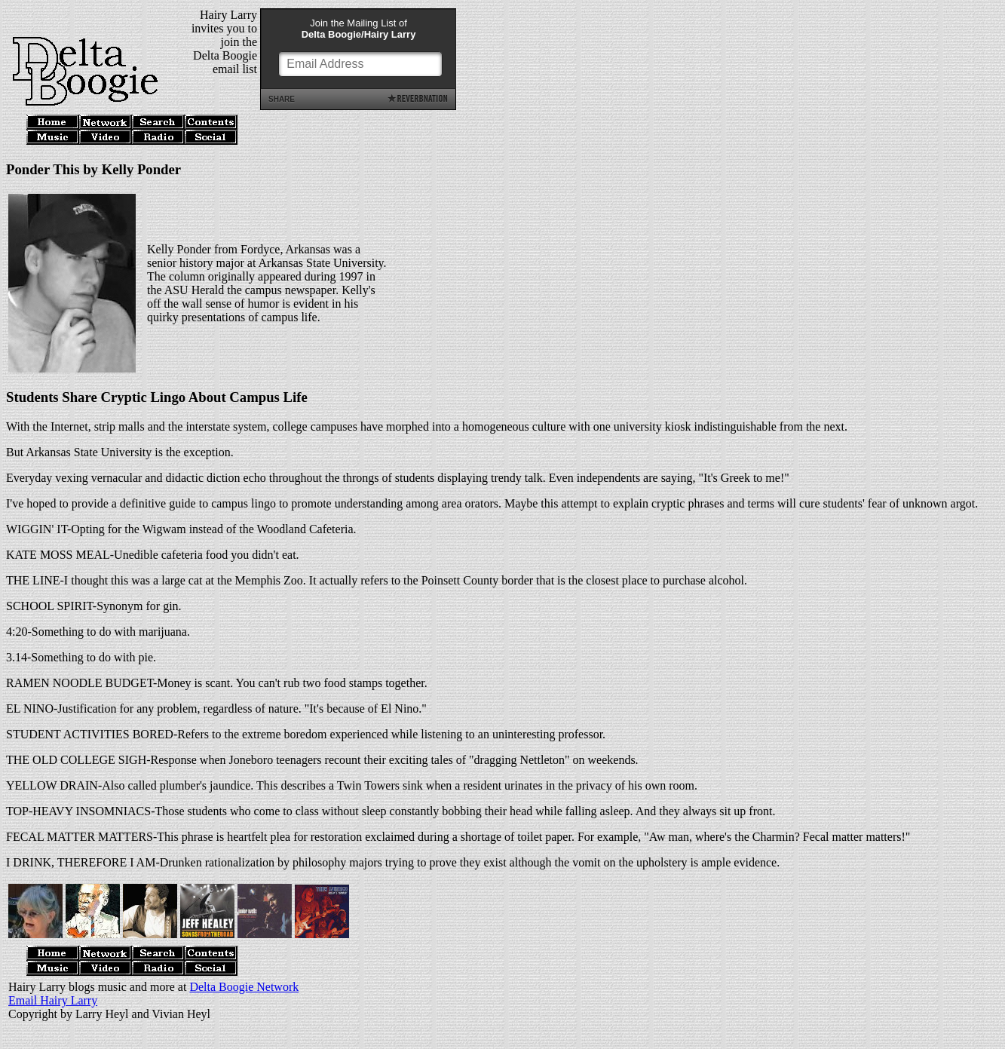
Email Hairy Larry (52, 1000)
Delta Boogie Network (244, 986)
